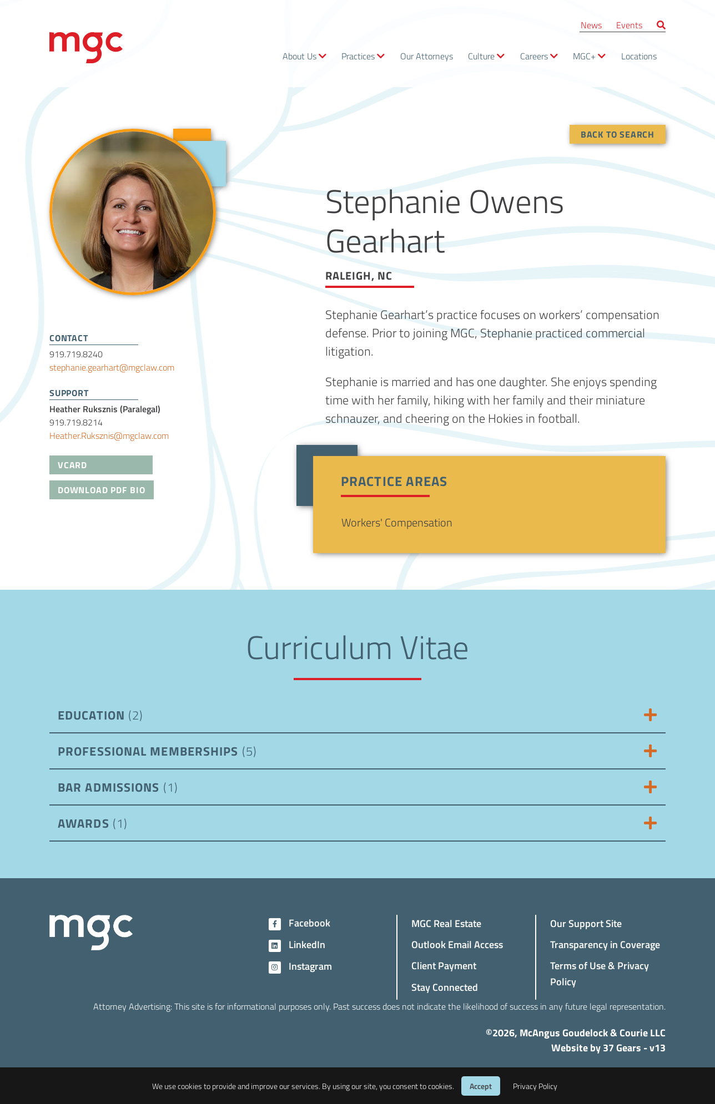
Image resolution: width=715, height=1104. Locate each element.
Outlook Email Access (457, 944)
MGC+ (584, 56)
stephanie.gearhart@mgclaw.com (111, 367)
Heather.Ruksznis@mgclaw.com (109, 435)
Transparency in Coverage (605, 944)
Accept (481, 1086)
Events (629, 25)
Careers (534, 56)
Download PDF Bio (101, 489)
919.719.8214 (76, 422)
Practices (358, 56)
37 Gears (622, 1047)
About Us (299, 56)
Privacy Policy (535, 1086)
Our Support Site (586, 923)
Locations (639, 56)
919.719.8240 (76, 353)
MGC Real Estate (446, 923)
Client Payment (443, 965)
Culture (481, 56)
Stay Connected (444, 987)
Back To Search (617, 134)
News (591, 25)
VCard (72, 464)
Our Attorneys (426, 56)
